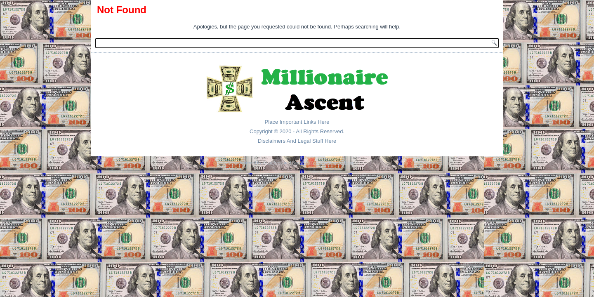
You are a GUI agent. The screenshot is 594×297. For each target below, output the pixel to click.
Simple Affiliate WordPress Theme (323, 162)
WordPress (272, 162)
